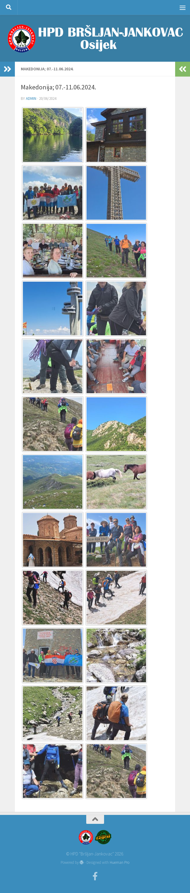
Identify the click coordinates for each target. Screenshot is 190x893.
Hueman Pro (119, 862)
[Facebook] (95, 876)
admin (31, 98)
